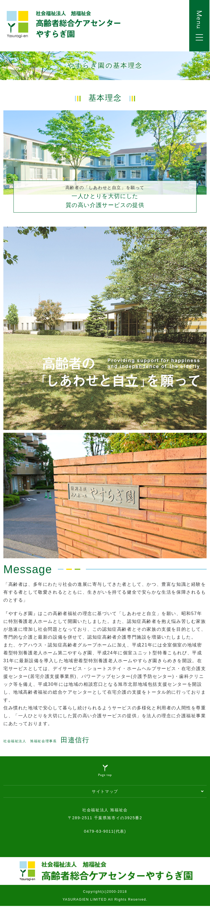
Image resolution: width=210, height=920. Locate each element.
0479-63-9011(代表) (105, 831)
